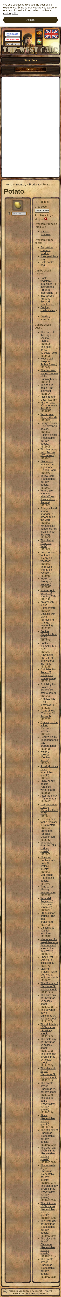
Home (9, 184)
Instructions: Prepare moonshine (47, 290)
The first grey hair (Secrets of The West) (48, 452)
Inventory (20, 184)
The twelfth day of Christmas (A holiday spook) (49, 1087)
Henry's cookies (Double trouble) (45, 756)
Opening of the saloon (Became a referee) (49, 727)
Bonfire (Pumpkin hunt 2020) (49, 634)
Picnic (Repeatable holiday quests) (48, 1120)
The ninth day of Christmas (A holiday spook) (48, 1043)
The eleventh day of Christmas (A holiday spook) (49, 1073)
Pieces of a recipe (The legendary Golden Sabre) (49, 465)
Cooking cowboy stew (48, 309)
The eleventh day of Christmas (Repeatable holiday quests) (48, 1246)
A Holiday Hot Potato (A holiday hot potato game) (48, 674)
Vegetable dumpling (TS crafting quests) (48, 847)
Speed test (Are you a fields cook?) (48, 960)
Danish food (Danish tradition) (47, 930)
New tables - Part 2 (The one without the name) (48, 659)
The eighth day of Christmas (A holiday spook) (49, 1029)
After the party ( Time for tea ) (49, 797)
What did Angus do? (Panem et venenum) (47, 903)
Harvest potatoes (45, 233)
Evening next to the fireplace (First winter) (49, 822)
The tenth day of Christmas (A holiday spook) (48, 1058)
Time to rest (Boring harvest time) (48, 889)
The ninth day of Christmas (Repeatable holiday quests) (48, 1209)
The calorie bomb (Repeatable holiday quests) (48, 1103)
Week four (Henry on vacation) (46, 581)
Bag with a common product (47, 250)
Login (34, 60)
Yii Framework (31, 1293)
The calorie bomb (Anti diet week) (47, 388)
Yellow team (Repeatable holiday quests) (48, 480)
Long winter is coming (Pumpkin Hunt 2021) (49, 809)
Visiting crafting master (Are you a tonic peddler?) (49, 973)
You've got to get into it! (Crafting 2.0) (48, 593)
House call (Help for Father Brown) (49, 361)
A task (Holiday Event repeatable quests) (49, 771)
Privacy (47, 1291)
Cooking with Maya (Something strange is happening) (48, 619)
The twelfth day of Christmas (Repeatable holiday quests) (48, 1266)
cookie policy (10, 13)
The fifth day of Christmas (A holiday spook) (49, 986)
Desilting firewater (45, 318)
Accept (30, 19)
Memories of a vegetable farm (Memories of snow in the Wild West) (49, 945)
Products (34, 184)
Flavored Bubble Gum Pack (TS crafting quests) (48, 863)
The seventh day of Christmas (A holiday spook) (49, 1014)
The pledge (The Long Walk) (47, 543)
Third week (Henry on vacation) (47, 569)
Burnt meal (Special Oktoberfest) (48, 833)
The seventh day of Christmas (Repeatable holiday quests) (48, 1172)
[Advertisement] (30, 126)
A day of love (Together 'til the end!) (48, 713)
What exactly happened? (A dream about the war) (49, 530)
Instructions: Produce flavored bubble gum (47, 300)
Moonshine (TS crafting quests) (47, 877)
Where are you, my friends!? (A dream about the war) (48, 496)
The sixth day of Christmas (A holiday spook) (48, 999)
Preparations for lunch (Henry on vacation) (48, 556)
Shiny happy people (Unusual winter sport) (48, 785)
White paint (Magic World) (49, 416)
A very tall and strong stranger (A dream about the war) (49, 514)
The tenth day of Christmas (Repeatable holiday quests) (48, 1227)
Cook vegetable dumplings (46, 281)
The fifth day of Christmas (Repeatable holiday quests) (49, 1136)
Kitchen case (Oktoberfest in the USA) (49, 405)
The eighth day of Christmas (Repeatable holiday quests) (49, 1191)
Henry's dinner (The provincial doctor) (49, 426)
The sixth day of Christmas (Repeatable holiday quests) (48, 1153)
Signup (27, 60)
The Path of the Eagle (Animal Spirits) (47, 336)
